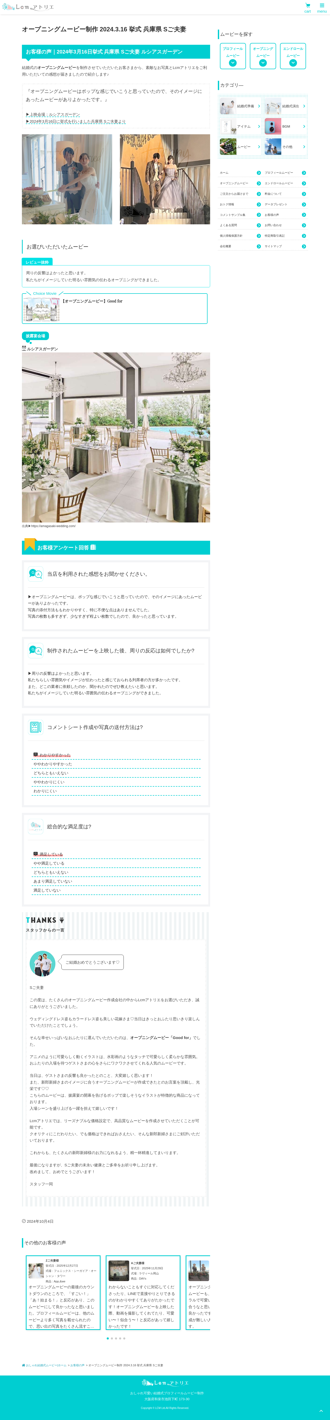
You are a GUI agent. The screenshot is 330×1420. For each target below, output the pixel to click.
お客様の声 (285, 215)
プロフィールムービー (285, 173)
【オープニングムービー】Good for (92, 301)
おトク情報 (240, 204)
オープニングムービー (240, 184)
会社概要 (240, 247)
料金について (285, 194)
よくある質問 (240, 226)
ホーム (240, 173)
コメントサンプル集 (240, 215)
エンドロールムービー (285, 184)
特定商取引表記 (285, 236)
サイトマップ (285, 247)
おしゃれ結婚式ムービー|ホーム (44, 1365)
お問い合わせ (285, 226)
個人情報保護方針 (240, 236)
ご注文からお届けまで (240, 194)
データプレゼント (285, 204)
